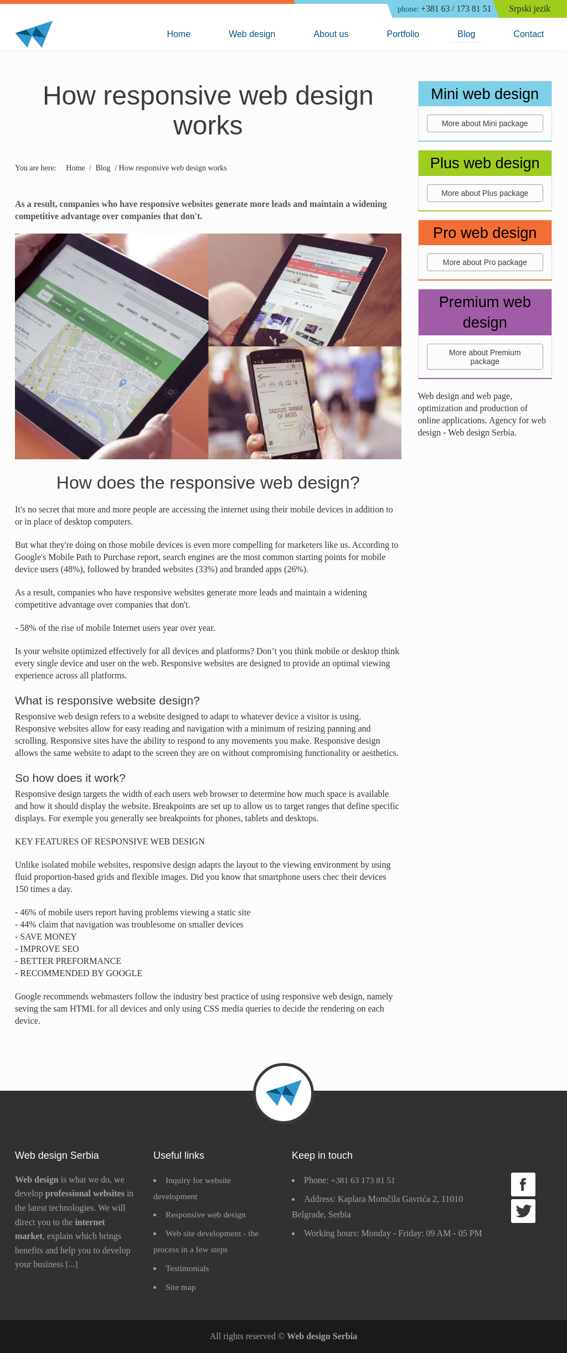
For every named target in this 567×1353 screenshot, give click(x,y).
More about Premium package (485, 357)
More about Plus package (485, 193)
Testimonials (188, 1268)
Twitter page (523, 1211)
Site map (181, 1287)
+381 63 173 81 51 (364, 1180)
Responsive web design (207, 1214)
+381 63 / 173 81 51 (441, 9)
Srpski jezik (531, 9)
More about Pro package (485, 262)
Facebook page (523, 1184)
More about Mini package (485, 124)
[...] (72, 1264)
